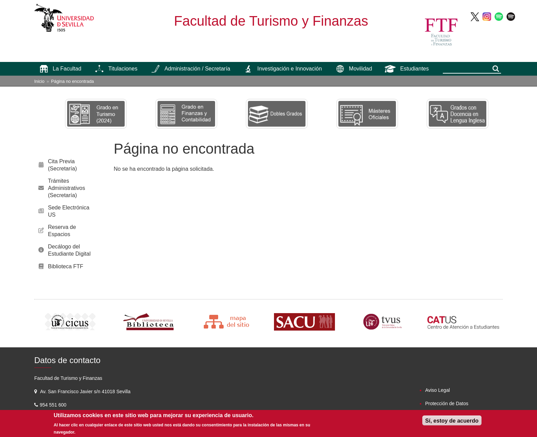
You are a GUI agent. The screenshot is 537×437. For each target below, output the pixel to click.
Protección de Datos (446, 403)
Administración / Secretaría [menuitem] (197, 69)
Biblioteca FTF (65, 266)
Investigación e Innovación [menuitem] (289, 69)
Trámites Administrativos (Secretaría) (66, 188)
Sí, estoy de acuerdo (452, 421)
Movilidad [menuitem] (360, 69)
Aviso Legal (437, 390)
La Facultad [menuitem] (67, 69)
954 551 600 (54, 405)
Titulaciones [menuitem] (122, 69)
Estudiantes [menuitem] (414, 69)
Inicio (39, 81)
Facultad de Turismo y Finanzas (271, 20)
